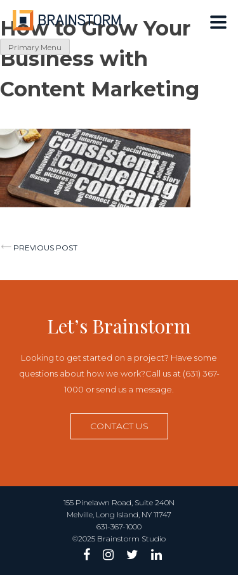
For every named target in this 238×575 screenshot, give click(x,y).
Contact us (119, 426)
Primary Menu (35, 47)
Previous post (45, 247)
